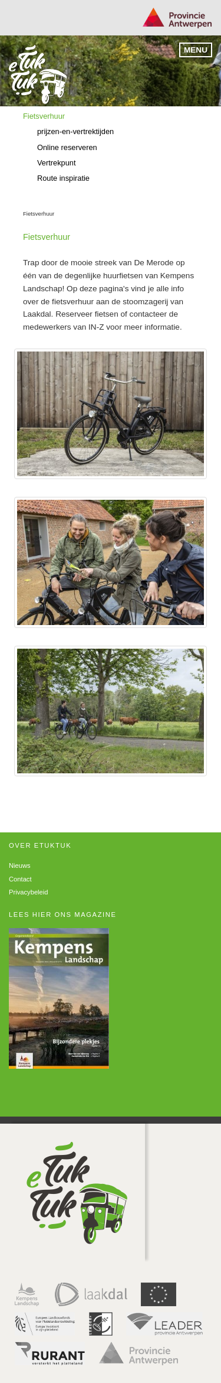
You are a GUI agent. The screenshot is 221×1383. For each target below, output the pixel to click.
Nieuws (20, 865)
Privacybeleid (28, 892)
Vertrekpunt (56, 162)
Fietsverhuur (44, 116)
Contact (20, 879)
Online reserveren (67, 147)
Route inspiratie (63, 178)
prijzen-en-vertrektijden (75, 131)
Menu (195, 49)
